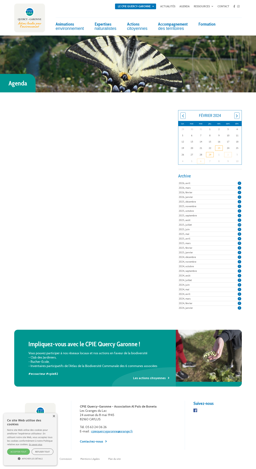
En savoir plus (35, 444)
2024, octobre (210, 266)
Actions (137, 26)
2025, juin (210, 229)
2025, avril (210, 238)
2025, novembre (210, 206)
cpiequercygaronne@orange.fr (112, 431)
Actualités (167, 6)
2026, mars (210, 187)
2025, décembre (210, 201)
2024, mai (210, 289)
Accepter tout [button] (18, 451)
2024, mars (210, 298)
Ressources (202, 6)
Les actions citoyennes (149, 378)
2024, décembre (210, 257)
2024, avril (210, 294)
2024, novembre (210, 261)
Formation (206, 24)
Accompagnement (173, 26)
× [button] (53, 416)
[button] (30, 459)
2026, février (210, 192)
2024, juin (210, 284)
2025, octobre (210, 210)
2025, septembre (210, 215)
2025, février (210, 247)
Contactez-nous (91, 441)
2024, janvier (210, 307)
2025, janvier (210, 252)
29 (210, 154)
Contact (223, 6)
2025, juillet (210, 224)
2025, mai (210, 234)
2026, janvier (210, 197)
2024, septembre (210, 271)
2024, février (210, 303)
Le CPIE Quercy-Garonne (134, 6)
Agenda (185, 6)
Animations (70, 26)
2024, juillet (210, 280)
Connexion (66, 458)
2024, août (210, 275)
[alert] (30, 439)
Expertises (105, 26)
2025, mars (210, 243)
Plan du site (114, 458)
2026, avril (210, 183)
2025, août (210, 220)
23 (219, 148)
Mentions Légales (90, 458)
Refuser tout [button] (42, 451)
